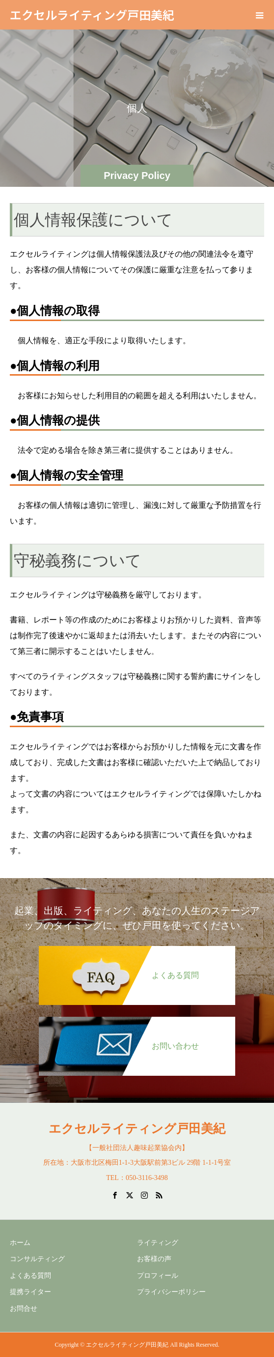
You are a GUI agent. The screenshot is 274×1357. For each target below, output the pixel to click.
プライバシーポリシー (171, 1292)
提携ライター (30, 1292)
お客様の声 (154, 1259)
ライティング (157, 1242)
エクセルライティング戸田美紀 (92, 14)
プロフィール (157, 1275)
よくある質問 (30, 1275)
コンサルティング (37, 1259)
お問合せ (23, 1308)
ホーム (20, 1242)
